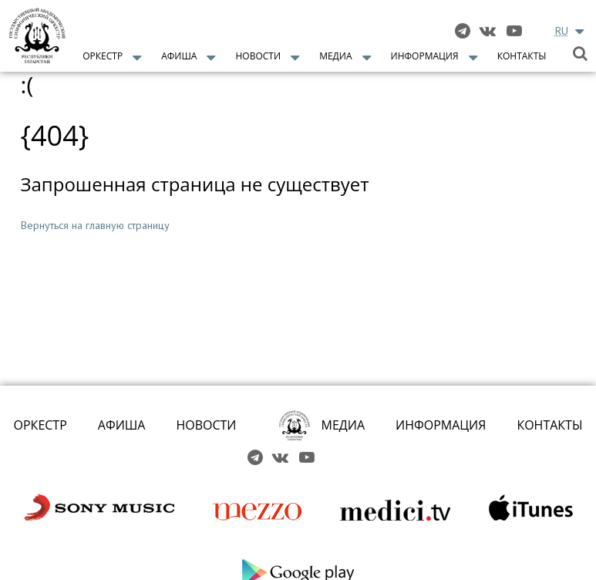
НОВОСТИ (206, 424)
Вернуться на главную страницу (95, 225)
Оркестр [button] (102, 55)
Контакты (522, 55)
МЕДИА (343, 424)
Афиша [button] (179, 55)
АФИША (122, 424)
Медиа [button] (335, 55)
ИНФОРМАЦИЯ (441, 424)
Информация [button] (425, 55)
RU (561, 31)
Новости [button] (258, 55)
